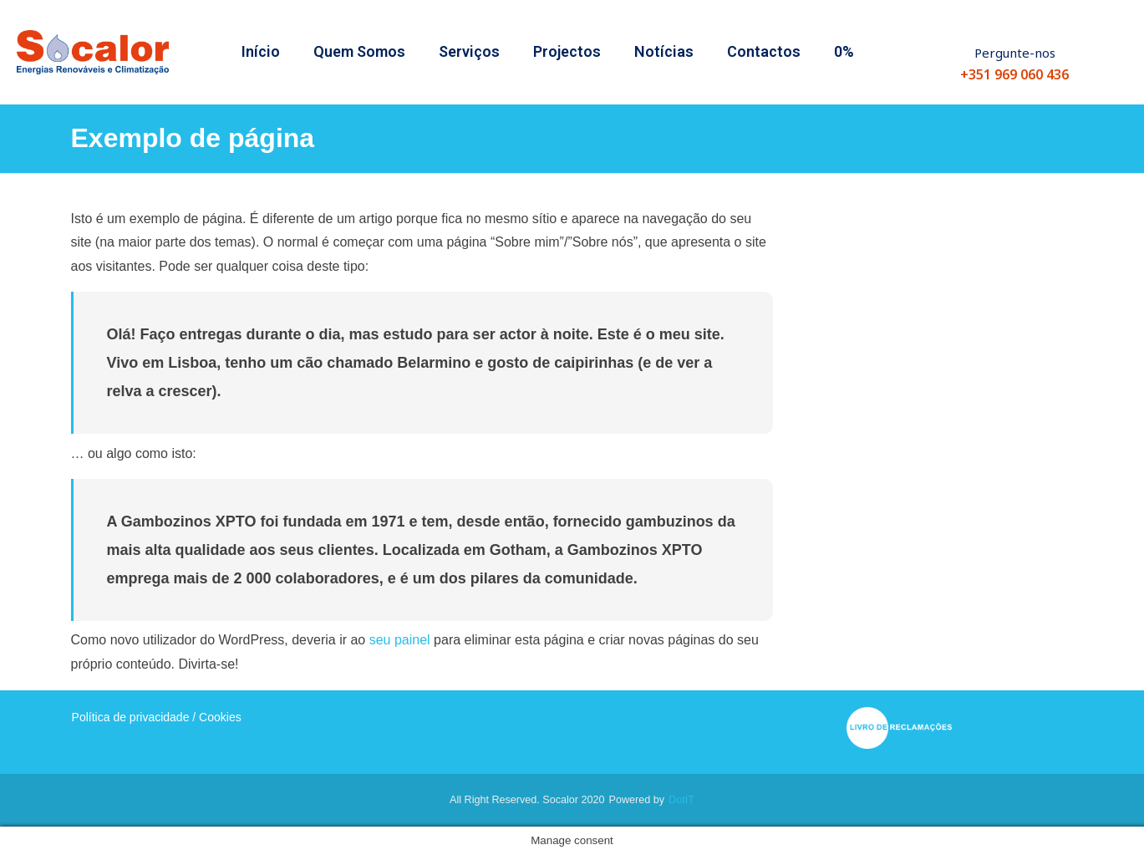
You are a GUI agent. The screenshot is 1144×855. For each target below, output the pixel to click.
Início (261, 51)
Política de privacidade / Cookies (157, 717)
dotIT (681, 800)
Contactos (764, 51)
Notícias (664, 51)
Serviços (469, 51)
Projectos (567, 51)
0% (844, 51)
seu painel (399, 640)
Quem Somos (359, 51)
